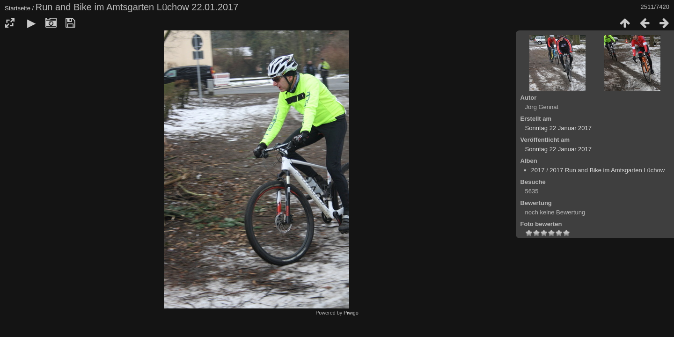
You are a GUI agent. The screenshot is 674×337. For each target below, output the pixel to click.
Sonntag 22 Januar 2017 (558, 128)
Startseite (17, 8)
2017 (538, 170)
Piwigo (351, 312)
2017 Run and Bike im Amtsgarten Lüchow (607, 170)
